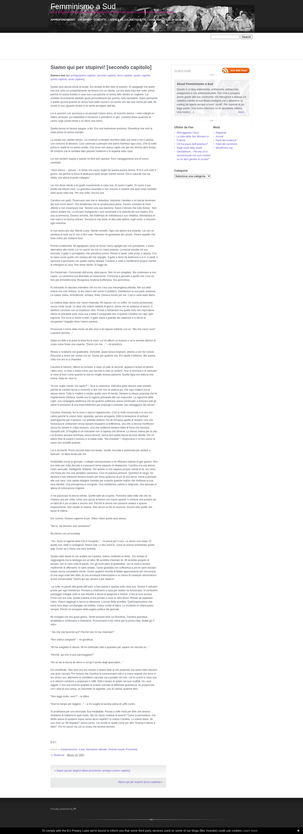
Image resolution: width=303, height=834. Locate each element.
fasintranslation (199, 40)
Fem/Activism (58, 44)
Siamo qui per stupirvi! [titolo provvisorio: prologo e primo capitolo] (93, 770)
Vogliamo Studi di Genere (167, 19)
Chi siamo (84, 19)
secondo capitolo (106, 75)
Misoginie (108, 44)
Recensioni (82, 52)
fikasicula (59, 755)
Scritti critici (106, 52)
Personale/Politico (146, 48)
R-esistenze (179, 48)
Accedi (248, 19)
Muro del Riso (124, 44)
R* (74, 808)
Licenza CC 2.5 (118, 19)
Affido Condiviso (90, 37)
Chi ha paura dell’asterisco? (192, 144)
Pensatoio (127, 48)
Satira (94, 52)
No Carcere (189, 44)
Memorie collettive (91, 44)
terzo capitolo (124, 75)
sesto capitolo (76, 79)
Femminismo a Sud (83, 6)
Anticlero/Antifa (185, 37)
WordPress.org (224, 147)
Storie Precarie (184, 52)
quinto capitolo (58, 79)
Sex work (143, 52)
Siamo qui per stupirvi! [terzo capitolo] (139, 782)
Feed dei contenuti (226, 140)
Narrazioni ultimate (145, 44)
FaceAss (183, 40)
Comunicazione (103, 40)
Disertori (150, 40)
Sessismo (129, 52)
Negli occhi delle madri (189, 147)
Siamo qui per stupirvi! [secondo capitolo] (101, 67)
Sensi (119, 52)
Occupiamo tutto (69, 48)
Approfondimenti (62, 19)
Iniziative (73, 44)
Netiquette (138, 19)
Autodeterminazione (61, 40)
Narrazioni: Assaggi (169, 44)
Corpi (118, 40)
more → (242, 112)
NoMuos (202, 44)
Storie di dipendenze (162, 52)
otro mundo (106, 48)
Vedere (73, 55)
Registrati (237, 19)
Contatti (100, 19)
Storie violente (58, 55)
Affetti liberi (72, 37)
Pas (117, 48)
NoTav (54, 48)
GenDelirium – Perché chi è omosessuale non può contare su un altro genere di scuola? (194, 155)
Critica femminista (133, 40)
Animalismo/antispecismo (116, 37)
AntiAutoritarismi (165, 37)
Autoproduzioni (84, 40)
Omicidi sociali (89, 48)
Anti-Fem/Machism (143, 37)
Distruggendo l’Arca (188, 132)
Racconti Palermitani (62, 52)
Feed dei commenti (226, 144)
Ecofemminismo (167, 40)
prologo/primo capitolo (83, 75)
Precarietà (164, 48)
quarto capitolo (142, 75)
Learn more (250, 830)
